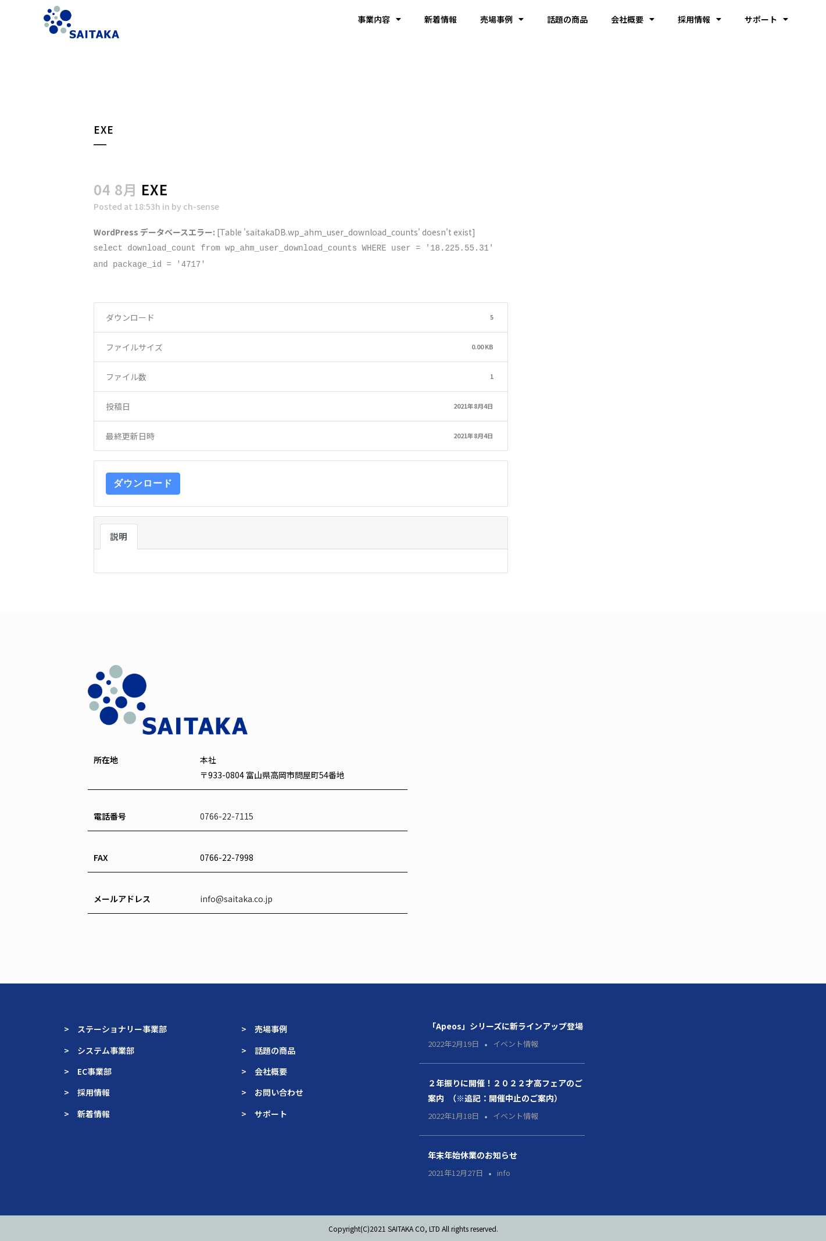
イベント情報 (515, 1042)
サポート (766, 19)
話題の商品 (567, 19)
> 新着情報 (87, 1112)
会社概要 (633, 19)
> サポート (264, 1112)
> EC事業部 (88, 1070)
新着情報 (440, 19)
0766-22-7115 (226, 815)
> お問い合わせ (272, 1091)
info (503, 1171)
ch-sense (201, 206)
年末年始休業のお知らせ (472, 1154)
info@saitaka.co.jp (236, 897)
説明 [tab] (119, 535)
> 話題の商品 (268, 1049)
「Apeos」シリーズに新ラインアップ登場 (505, 1025)
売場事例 (502, 19)
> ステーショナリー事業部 (115, 1027)
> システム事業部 (99, 1049)
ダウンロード (143, 482)
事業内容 (379, 19)
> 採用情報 (87, 1091)
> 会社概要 (264, 1070)
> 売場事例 (268, 1027)
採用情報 (699, 19)
